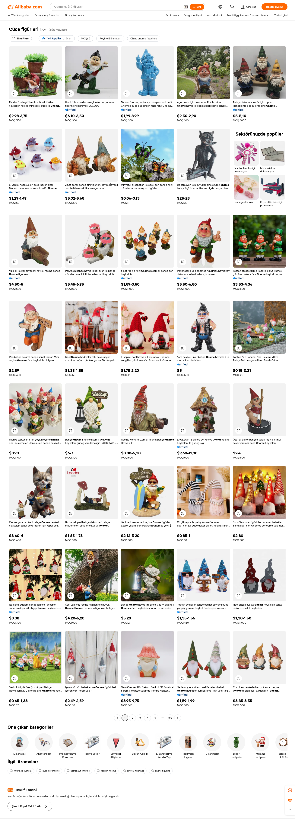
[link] (290, 790)
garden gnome (106, 770)
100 (170, 718)
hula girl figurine (49, 770)
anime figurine (160, 770)
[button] (186, 7)
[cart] (232, 7)
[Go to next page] (177, 717)
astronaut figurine (78, 770)
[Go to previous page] (117, 717)
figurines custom (21, 770)
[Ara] (197, 7)
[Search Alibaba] (117, 7)
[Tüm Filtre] (20, 38)
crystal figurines (133, 770)
